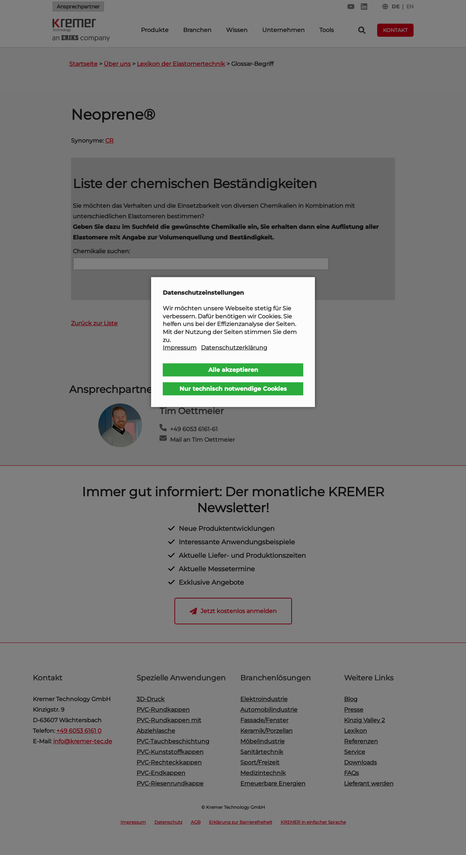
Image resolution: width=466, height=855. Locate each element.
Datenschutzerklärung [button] (234, 347)
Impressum (180, 347)
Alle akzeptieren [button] (233, 369)
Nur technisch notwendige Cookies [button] (233, 388)
